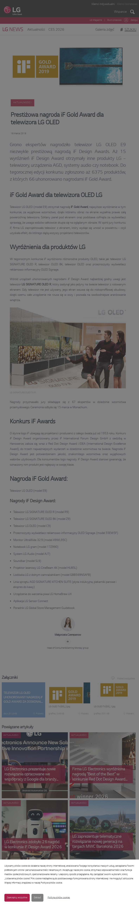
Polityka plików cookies (59, 897)
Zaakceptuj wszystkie (17, 897)
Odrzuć (37, 897)
